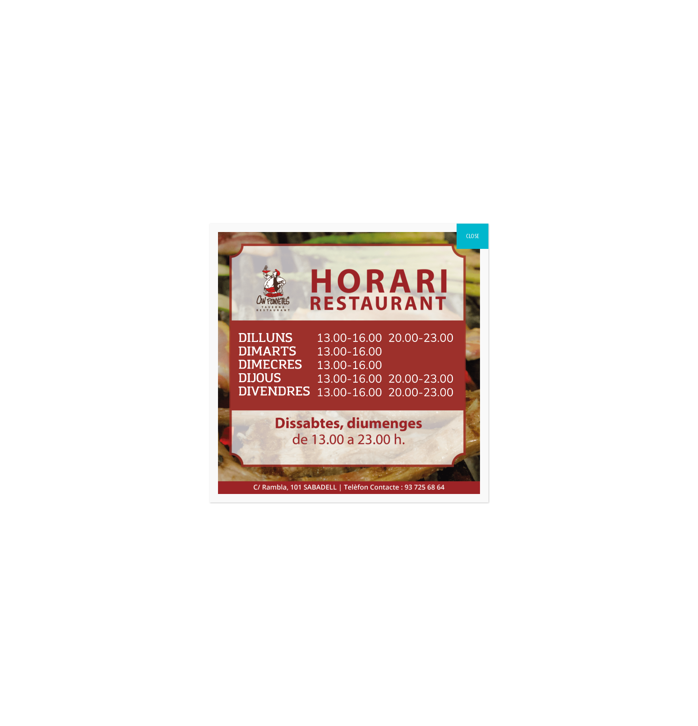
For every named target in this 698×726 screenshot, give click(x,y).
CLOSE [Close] (472, 236)
